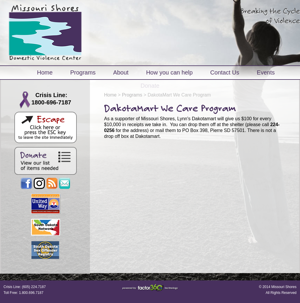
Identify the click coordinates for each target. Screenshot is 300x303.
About (120, 72)
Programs (83, 72)
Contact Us (224, 72)
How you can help (169, 72)
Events (266, 72)
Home (44, 72)
